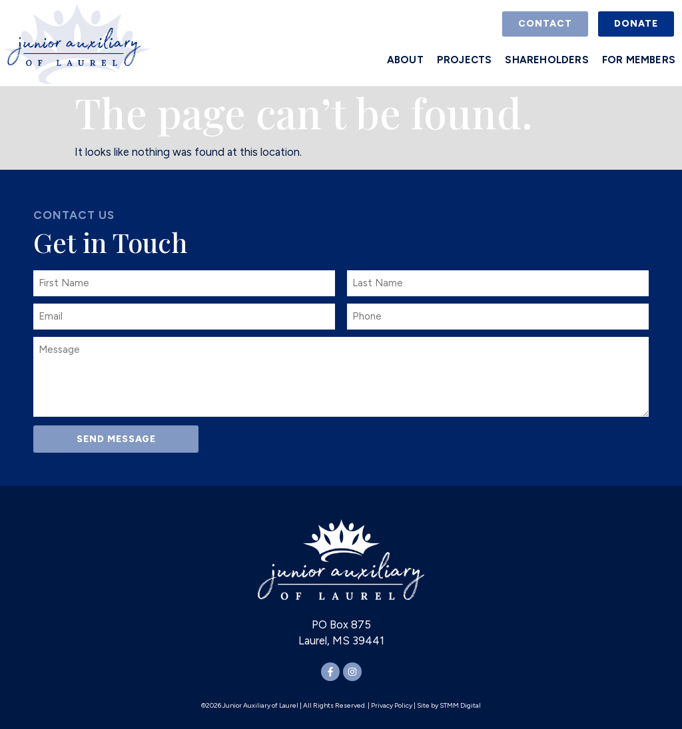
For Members (638, 60)
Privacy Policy (391, 704)
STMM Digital (460, 704)
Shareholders (546, 60)
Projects (464, 60)
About (405, 60)
